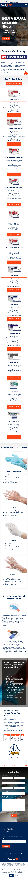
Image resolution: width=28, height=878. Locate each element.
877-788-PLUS (5, 831)
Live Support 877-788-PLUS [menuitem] (8, 1)
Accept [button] (11, 875)
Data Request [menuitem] (21, 862)
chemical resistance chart (14, 683)
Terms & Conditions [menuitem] (14, 862)
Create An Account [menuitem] (20, 1)
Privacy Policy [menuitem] (6, 862)
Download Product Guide (14, 83)
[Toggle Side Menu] (26, 4)
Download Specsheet (14, 115)
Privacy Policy (22, 868)
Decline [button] (16, 875)
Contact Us (6, 38)
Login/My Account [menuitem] (14, 2)
